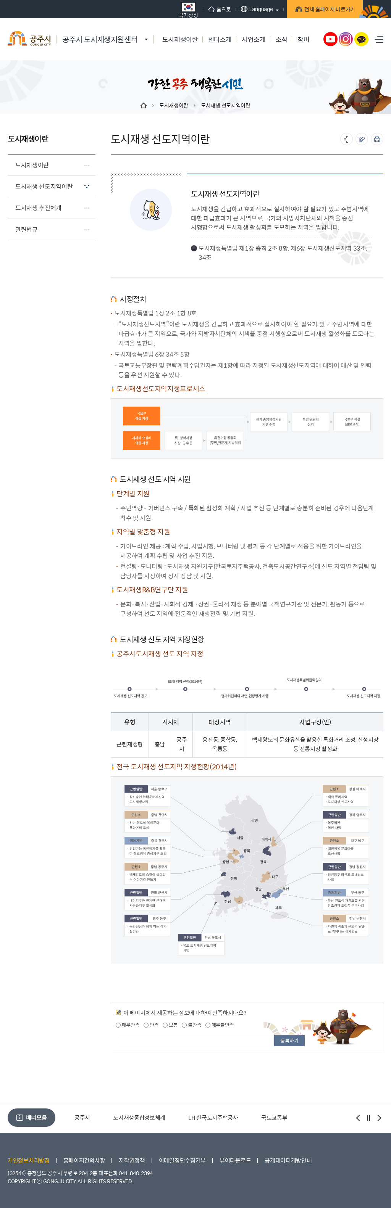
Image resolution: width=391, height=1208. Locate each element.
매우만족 (128, 1025)
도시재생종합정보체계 (139, 1117)
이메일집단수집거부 (182, 1160)
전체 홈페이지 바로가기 (322, 10)
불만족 (191, 1025)
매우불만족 (219, 1025)
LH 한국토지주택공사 (213, 1117)
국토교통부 (274, 1117)
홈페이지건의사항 (84, 1160)
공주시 (82, 1117)
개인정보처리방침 (29, 1160)
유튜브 (330, 39)
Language (249, 9)
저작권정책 (132, 1160)
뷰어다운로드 (235, 1160)
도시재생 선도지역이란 (225, 105)
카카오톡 (361, 39)
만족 (151, 1025)
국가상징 (180, 10)
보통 (170, 1025)
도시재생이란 (173, 105)
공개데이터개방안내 (288, 1160)
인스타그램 (346, 39)
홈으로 (211, 9)
